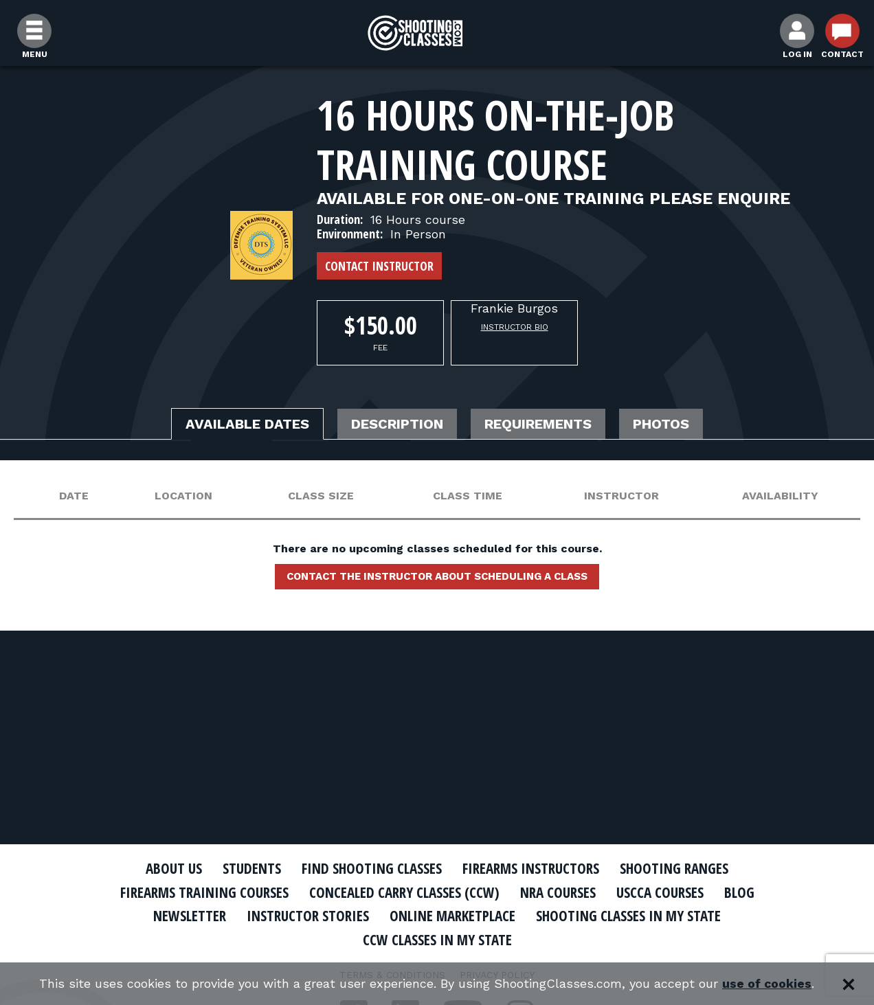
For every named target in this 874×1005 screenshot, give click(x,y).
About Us (174, 868)
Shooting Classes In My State (628, 915)
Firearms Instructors (530, 868)
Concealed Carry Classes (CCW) (404, 892)
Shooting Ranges (674, 868)
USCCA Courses (660, 892)
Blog (739, 892)
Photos (661, 424)
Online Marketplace (452, 915)
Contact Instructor (379, 266)
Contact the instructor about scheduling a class (437, 576)
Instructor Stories (308, 915)
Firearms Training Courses (204, 892)
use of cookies (767, 984)
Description (397, 424)
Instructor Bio (514, 327)
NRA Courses (558, 892)
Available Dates (247, 424)
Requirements (538, 424)
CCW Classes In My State (437, 939)
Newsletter (189, 915)
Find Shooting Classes (372, 868)
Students (252, 868)
